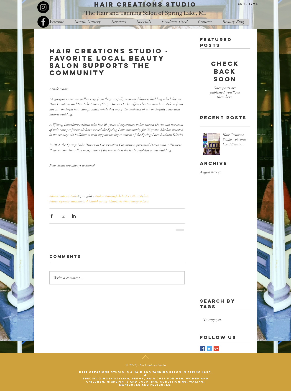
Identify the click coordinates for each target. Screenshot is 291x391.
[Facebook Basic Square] (202, 348)
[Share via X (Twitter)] (63, 216)
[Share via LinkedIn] (74, 216)
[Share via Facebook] (51, 216)
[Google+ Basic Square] (216, 348)
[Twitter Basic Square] (209, 348)
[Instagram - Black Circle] (43, 7)
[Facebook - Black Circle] (43, 22)
